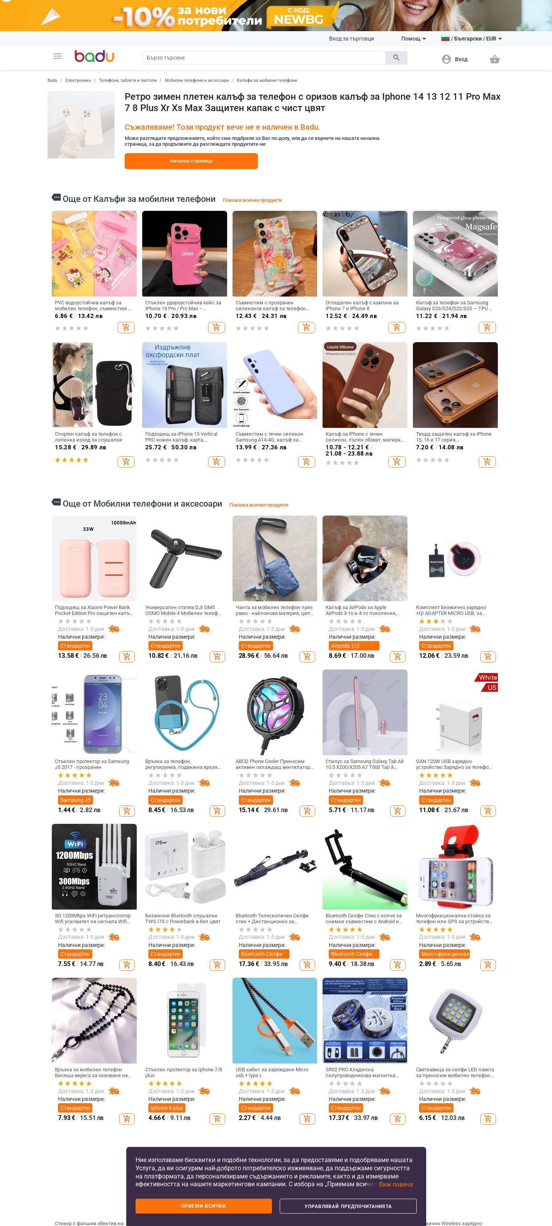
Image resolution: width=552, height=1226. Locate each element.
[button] (57, 56)
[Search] (264, 58)
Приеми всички (203, 1206)
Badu (52, 80)
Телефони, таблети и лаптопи (128, 80)
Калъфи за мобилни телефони (267, 80)
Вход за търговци (351, 38)
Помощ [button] (413, 38)
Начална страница (191, 161)
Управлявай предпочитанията (348, 1206)
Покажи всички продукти (252, 200)
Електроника (78, 80)
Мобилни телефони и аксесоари (197, 80)
